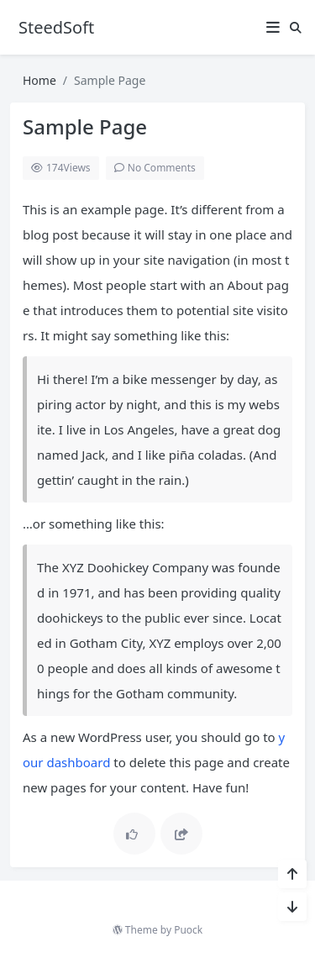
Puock (188, 930)
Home (39, 80)
